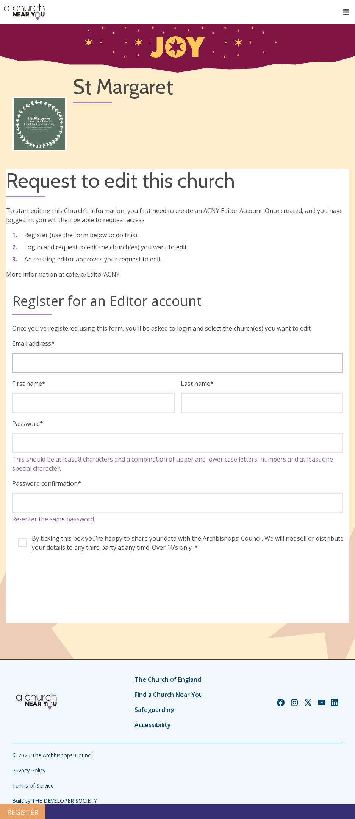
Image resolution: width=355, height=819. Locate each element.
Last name (197, 383)
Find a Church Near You (168, 694)
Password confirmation (46, 483)
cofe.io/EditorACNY (93, 274)
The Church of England (167, 679)
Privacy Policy (28, 770)
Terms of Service (33, 785)
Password (27, 424)
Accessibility (152, 725)
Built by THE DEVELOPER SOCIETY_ (55, 800)
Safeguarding (154, 710)
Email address (33, 343)
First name (28, 383)
